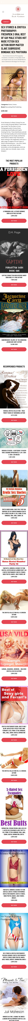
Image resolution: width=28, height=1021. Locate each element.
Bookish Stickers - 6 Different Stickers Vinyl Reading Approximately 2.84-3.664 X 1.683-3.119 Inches (14, 453)
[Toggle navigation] (3, 11)
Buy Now (14, 116)
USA (4, 2)
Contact (6, 21)
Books (10, 104)
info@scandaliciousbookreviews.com (18, 2)
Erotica (15, 104)
